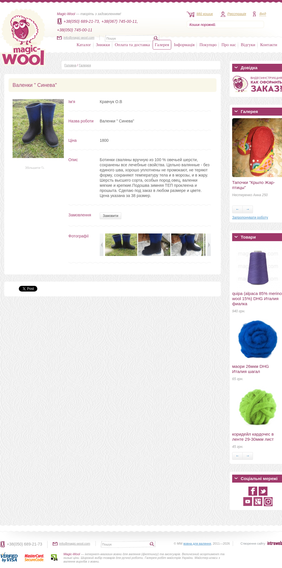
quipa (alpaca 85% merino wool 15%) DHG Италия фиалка (257, 298)
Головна (70, 65)
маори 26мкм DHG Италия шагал (250, 369)
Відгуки (248, 44)
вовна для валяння (197, 543)
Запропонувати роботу (250, 218)
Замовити (110, 216)
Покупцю (207, 44)
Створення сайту (252, 543)
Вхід (262, 14)
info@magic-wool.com (79, 37)
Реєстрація (236, 14)
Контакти (268, 44)
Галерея (162, 44)
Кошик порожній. (202, 25)
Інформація (184, 44)
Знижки (103, 44)
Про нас (228, 44)
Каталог (84, 44)
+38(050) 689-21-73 (24, 544)
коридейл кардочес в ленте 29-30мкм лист (253, 437)
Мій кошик (205, 14)
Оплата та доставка (132, 44)
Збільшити (34, 167)
